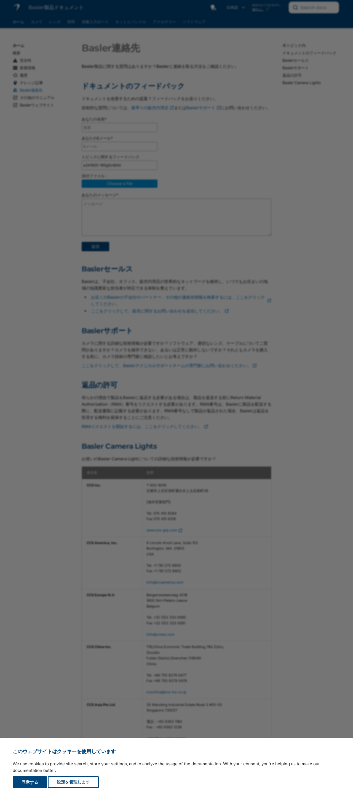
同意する (30, 782)
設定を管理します (73, 782)
